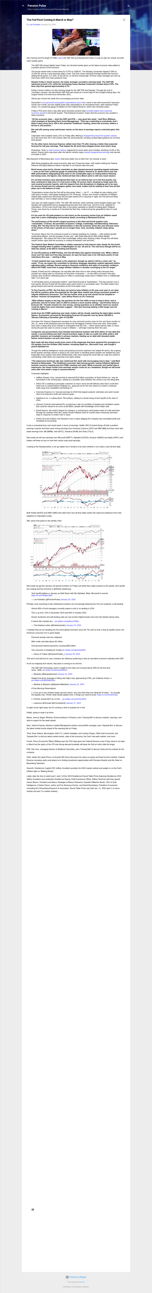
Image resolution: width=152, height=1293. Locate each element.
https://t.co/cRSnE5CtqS (107, 695)
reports (58, 159)
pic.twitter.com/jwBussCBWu (67, 621)
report (60, 58)
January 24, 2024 (73, 625)
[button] (124, 20)
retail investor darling (57, 150)
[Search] (128, 6)
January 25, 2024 (65, 674)
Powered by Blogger (76, 1277)
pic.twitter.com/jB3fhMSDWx (43, 680)
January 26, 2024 (68, 599)
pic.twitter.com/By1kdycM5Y (74, 650)
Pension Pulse (37, 5)
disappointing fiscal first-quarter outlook (100, 136)
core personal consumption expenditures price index (64, 103)
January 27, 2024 (73, 703)
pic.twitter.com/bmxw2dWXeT (55, 670)
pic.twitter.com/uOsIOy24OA (74, 699)
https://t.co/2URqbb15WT (42, 595)
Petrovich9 (81, 1282)
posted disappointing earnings (97, 152)
